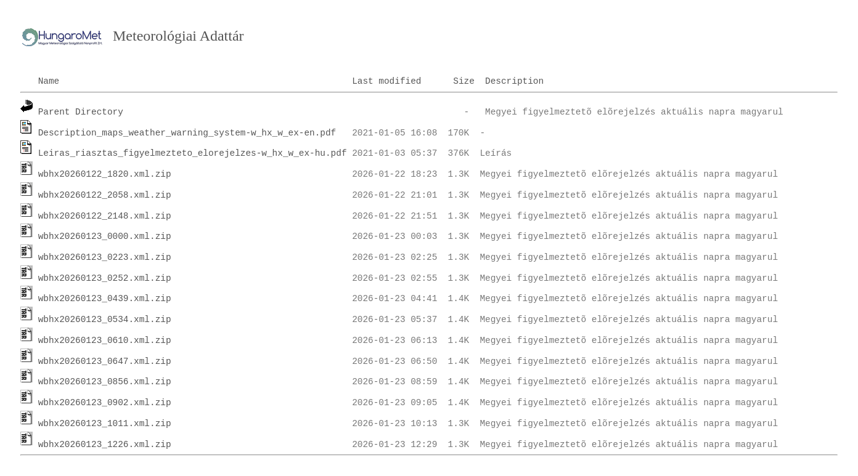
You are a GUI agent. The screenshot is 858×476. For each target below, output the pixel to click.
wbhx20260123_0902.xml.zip (104, 403)
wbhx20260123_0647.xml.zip (104, 361)
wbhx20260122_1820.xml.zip (104, 174)
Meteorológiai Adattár (178, 36)
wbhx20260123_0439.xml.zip (104, 299)
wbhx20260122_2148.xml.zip (104, 216)
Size (464, 81)
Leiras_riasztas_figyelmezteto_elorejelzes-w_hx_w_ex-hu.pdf (192, 153)
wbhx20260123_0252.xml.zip (104, 278)
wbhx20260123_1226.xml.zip (104, 445)
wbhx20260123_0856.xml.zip (104, 382)
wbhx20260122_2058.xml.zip (104, 195)
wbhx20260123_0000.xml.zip (104, 236)
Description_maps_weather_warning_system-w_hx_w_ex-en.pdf (187, 133)
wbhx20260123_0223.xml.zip (104, 257)
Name (49, 81)
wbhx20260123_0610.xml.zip (104, 340)
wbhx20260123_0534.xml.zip (104, 320)
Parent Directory (80, 112)
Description (514, 81)
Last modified (386, 81)
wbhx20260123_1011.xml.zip (104, 424)
